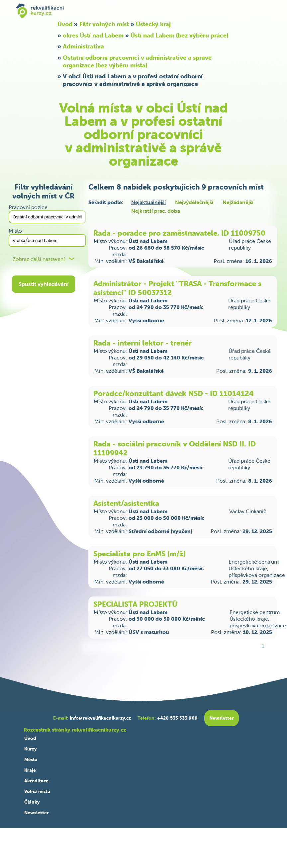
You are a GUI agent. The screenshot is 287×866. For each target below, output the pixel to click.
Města (31, 759)
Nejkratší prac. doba (155, 210)
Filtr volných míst (104, 24)
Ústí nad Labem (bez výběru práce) (179, 35)
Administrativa (83, 46)
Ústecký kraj (153, 24)
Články (32, 802)
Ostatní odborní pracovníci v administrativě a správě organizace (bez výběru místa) (137, 61)
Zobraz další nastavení (39, 259)
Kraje (30, 770)
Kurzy (30, 749)
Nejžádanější (238, 202)
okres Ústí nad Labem (93, 35)
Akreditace (36, 781)
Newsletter (36, 813)
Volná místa (37, 791)
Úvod (64, 24)
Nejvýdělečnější (194, 202)
